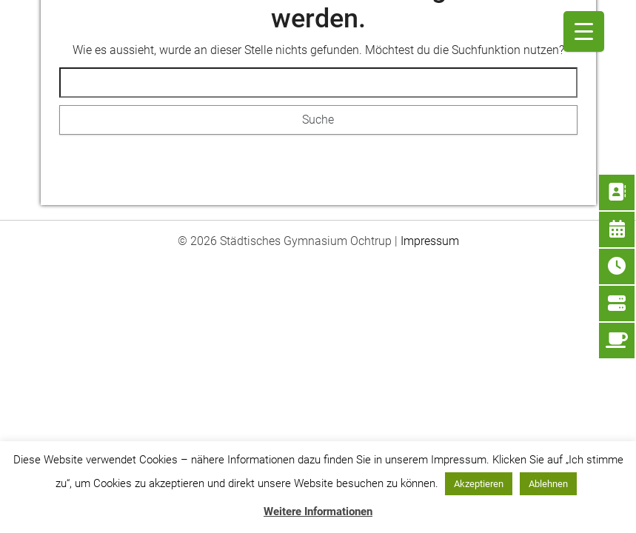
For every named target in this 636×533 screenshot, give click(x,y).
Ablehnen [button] (548, 483)
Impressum (430, 241)
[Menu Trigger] (583, 31)
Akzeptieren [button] (478, 483)
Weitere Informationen (318, 511)
